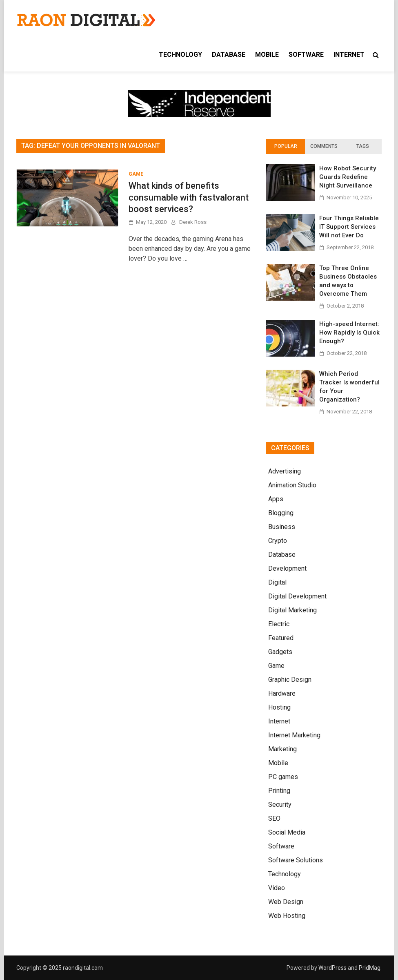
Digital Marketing (292, 610)
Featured (280, 638)
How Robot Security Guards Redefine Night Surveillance (347, 177)
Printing (279, 791)
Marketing (282, 749)
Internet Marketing (294, 735)
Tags (362, 146)
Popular (285, 146)
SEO (274, 818)
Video (276, 888)
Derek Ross (193, 222)
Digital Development (297, 596)
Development (287, 568)
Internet (349, 54)
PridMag (369, 967)
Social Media (286, 832)
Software (306, 54)
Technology (180, 54)
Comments (324, 146)
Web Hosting (286, 916)
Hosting (279, 707)
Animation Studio (292, 485)
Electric (278, 624)
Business (281, 527)
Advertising (284, 471)
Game (136, 174)
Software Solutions (295, 860)
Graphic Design (289, 679)
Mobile (267, 54)
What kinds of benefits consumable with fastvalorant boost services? (189, 197)
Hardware (282, 693)
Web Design (285, 902)
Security (279, 804)
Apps (275, 499)
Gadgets (280, 652)
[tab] (285, 146)
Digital (277, 582)
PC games (283, 777)
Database (228, 54)
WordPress (332, 967)
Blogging (280, 513)
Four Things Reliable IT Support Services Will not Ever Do (349, 226)
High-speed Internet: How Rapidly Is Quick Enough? (349, 332)
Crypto (277, 541)
